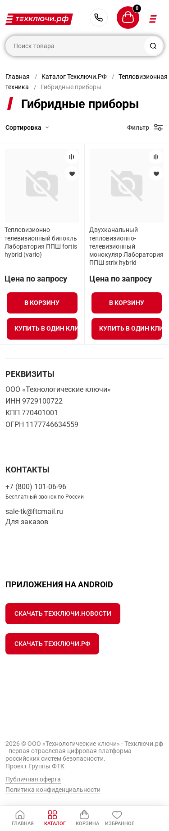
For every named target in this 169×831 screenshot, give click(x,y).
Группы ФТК (46, 766)
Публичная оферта (33, 779)
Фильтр (138, 127)
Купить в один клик (45, 328)
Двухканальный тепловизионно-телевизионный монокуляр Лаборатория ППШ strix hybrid (126, 246)
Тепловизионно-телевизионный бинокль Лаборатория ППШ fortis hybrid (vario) (41, 242)
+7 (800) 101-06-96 (99, 18)
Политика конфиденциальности (52, 789)
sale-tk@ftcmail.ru (34, 511)
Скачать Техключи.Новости (62, 613)
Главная (17, 76)
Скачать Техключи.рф (52, 643)
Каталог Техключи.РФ (74, 76)
